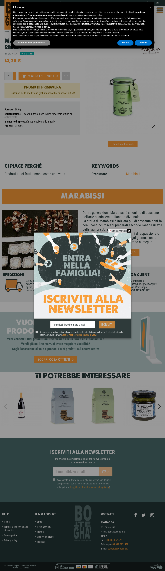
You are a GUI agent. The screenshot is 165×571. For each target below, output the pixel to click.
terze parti (59, 18)
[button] (150, 7)
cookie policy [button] (96, 15)
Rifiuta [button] (125, 42)
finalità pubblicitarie (46, 24)
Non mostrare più (118, 231)
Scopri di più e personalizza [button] (32, 42)
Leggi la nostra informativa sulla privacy (79, 334)
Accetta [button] (143, 42)
